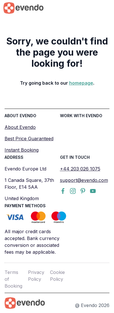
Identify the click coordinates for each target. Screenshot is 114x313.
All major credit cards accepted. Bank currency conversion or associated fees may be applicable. (32, 242)
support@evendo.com (84, 180)
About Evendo (20, 127)
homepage (81, 83)
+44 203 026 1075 (80, 169)
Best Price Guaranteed (29, 138)
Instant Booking (22, 150)
